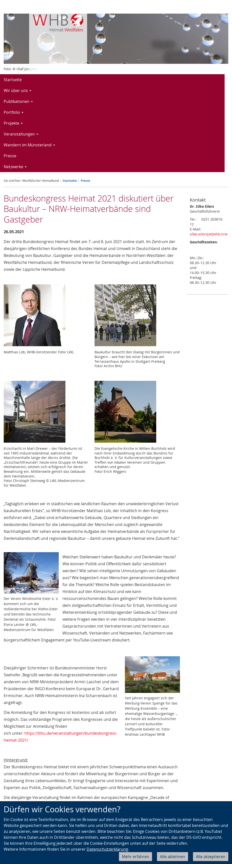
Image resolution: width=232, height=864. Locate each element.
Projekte (13, 123)
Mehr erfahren (135, 856)
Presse (10, 156)
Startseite (13, 79)
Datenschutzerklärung (107, 849)
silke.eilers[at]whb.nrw (209, 234)
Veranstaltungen (21, 134)
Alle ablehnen (172, 856)
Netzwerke (15, 166)
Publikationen (18, 101)
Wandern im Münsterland (29, 145)
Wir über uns (17, 90)
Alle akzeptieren (210, 856)
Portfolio (13, 112)
